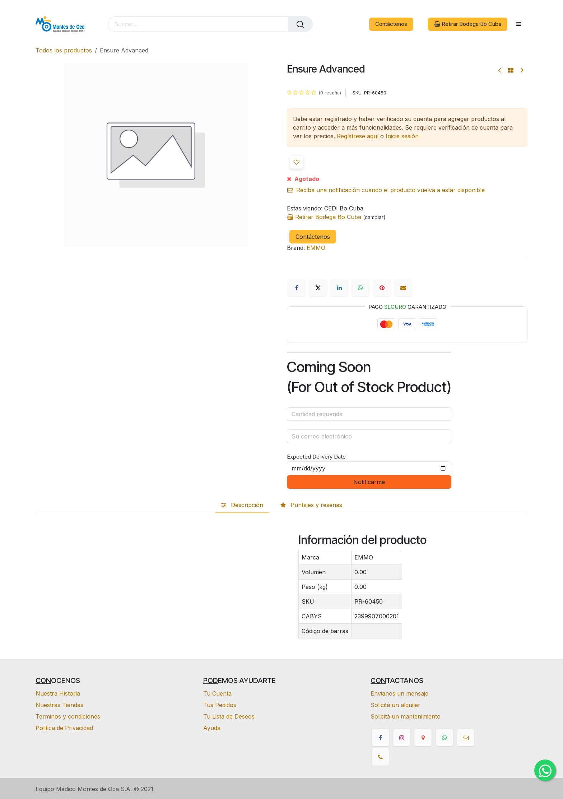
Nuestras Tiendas (59, 705)
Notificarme (369, 482)
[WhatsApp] (360, 287)
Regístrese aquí (357, 136)
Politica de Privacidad (64, 727)
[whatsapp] (444, 737)
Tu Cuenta (217, 693)
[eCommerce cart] (330, 24)
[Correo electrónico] (403, 287)
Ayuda (211, 727)
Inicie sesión (402, 136)
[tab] (242, 505)
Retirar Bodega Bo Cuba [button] (467, 23)
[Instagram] (401, 737)
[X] (318, 287)
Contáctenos (391, 23)
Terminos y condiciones (68, 716)
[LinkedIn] (339, 287)
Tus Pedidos (219, 705)
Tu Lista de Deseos (229, 716)
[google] (423, 737)
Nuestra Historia (58, 693)
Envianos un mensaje (399, 693)
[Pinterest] (382, 287)
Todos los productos (64, 50)
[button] (296, 162)
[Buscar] (300, 24)
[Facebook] (296, 287)
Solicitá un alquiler (395, 705)
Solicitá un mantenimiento (406, 716)
